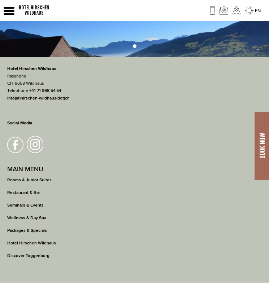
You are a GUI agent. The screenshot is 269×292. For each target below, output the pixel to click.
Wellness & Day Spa (26, 218)
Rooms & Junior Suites (29, 180)
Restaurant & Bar (23, 192)
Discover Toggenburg (28, 255)
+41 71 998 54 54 (45, 90)
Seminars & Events (25, 205)
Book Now (262, 146)
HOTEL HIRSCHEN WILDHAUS (34, 10)
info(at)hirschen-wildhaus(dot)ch (38, 98)
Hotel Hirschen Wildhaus (31, 243)
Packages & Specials (27, 230)
